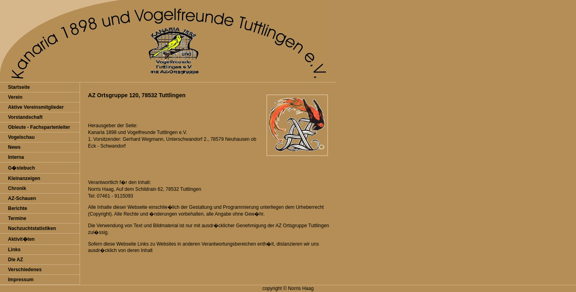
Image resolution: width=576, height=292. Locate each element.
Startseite (19, 87)
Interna (16, 157)
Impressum (21, 279)
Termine (17, 218)
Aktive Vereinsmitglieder (36, 107)
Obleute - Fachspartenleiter (39, 127)
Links (14, 249)
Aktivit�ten (21, 239)
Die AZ (15, 259)
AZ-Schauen (22, 198)
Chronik (17, 188)
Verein (15, 97)
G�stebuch (21, 168)
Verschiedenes (25, 269)
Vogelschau (21, 137)
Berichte (17, 208)
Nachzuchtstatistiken (32, 228)
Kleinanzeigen (24, 178)
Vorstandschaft (25, 117)
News (14, 147)
